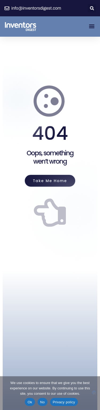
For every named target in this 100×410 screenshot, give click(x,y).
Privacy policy (64, 402)
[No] (94, 392)
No (42, 402)
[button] (92, 8)
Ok (29, 402)
